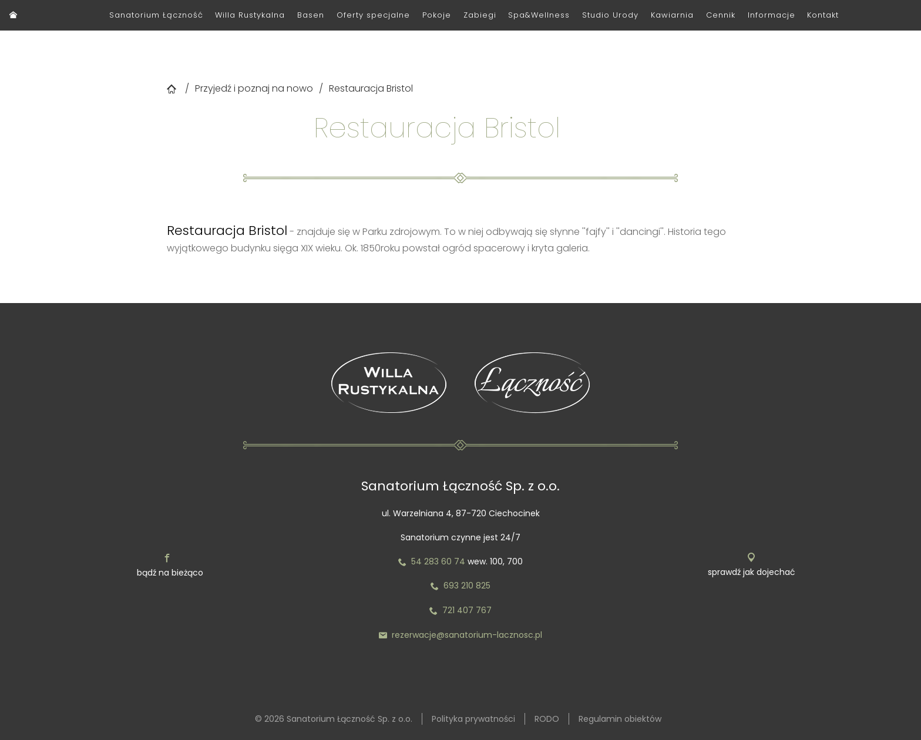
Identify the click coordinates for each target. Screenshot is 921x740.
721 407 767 (467, 610)
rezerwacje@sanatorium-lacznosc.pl (460, 635)
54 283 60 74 (431, 561)
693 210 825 (460, 585)
